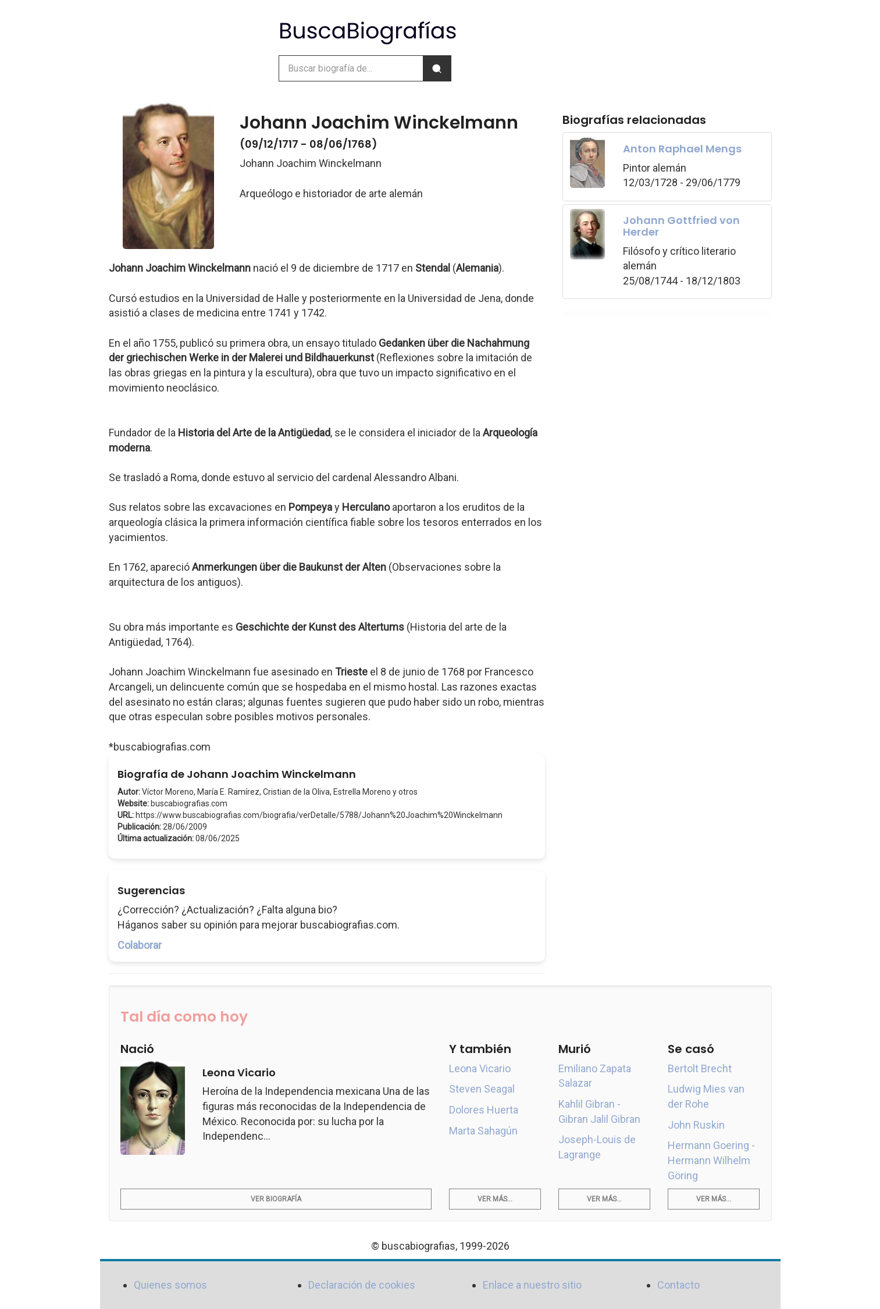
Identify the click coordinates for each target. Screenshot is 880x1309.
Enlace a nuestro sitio (532, 1285)
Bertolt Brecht (700, 1068)
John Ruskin (696, 1125)
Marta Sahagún (483, 1131)
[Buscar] (436, 68)
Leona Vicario (480, 1068)
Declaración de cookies (361, 1285)
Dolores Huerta (483, 1110)
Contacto (678, 1285)
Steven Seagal (482, 1089)
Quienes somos (170, 1285)
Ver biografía (276, 1199)
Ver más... (495, 1199)
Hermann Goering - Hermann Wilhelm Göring (711, 1160)
